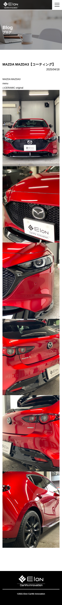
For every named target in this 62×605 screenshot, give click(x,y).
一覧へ (31, 558)
